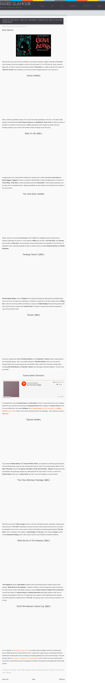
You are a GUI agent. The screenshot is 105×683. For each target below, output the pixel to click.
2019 (18, 670)
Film (52, 6)
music (33, 670)
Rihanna (45, 670)
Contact (86, 6)
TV (62, 6)
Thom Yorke (58, 670)
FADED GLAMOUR (15, 4)
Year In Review (6, 672)
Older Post (62, 679)
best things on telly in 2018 (21, 650)
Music (42, 6)
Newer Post (5, 679)
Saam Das (52, 670)
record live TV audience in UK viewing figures (25, 658)
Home (33, 679)
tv (63, 670)
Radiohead (39, 670)
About (99, 6)
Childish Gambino (26, 670)
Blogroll (73, 6)
